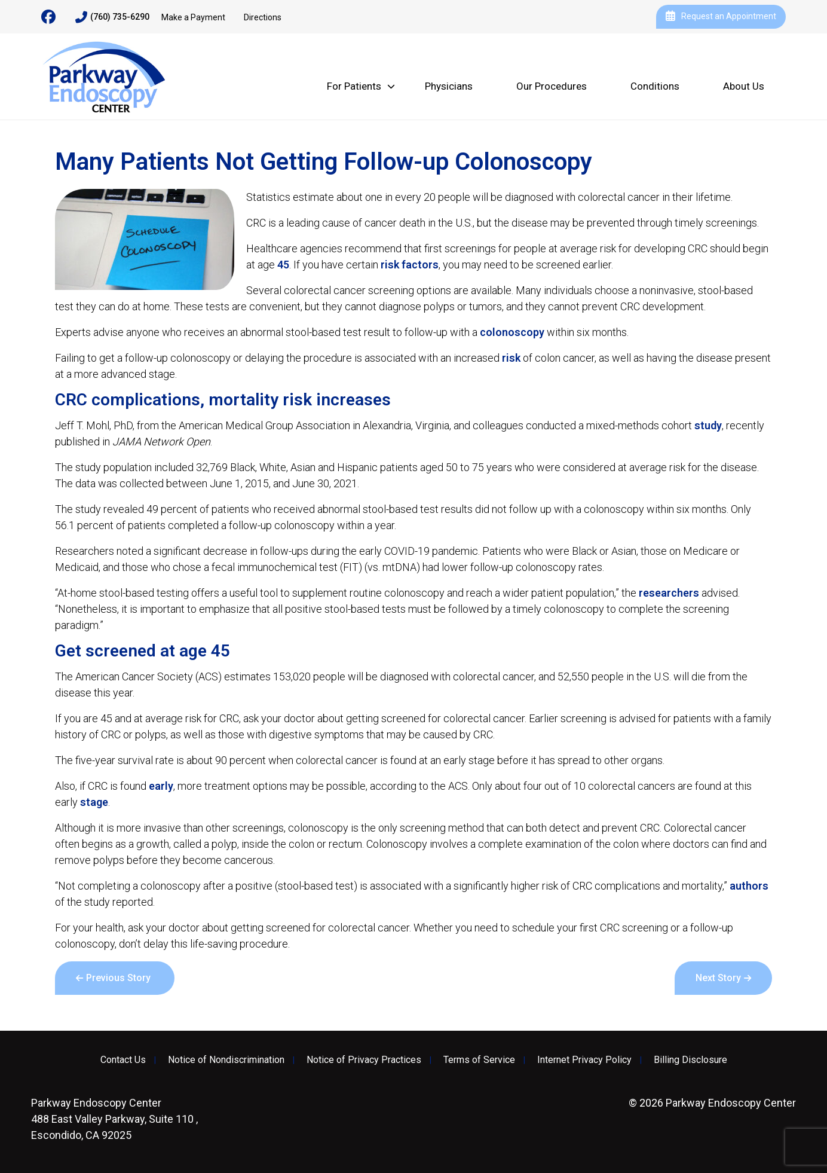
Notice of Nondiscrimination (226, 1060)
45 (283, 264)
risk (511, 358)
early (161, 786)
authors (749, 885)
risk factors (410, 264)
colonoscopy (512, 332)
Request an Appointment (721, 17)
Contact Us (123, 1060)
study (708, 425)
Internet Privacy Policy (584, 1060)
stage (94, 802)
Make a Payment (193, 17)
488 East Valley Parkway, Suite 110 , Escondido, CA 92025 (114, 1118)
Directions (262, 17)
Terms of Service (479, 1060)
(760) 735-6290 (112, 17)
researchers (669, 592)
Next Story (718, 977)
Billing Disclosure (690, 1060)
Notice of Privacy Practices (364, 1060)
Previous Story (118, 977)
